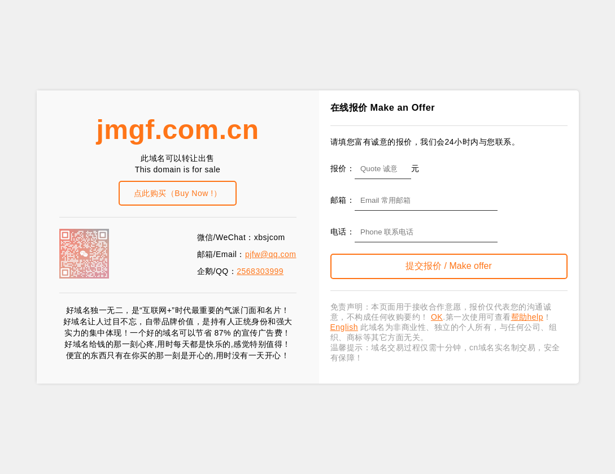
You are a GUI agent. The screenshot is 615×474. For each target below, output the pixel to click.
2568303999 (260, 271)
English (344, 327)
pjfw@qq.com (270, 254)
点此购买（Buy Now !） (177, 193)
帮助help (527, 316)
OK (437, 316)
